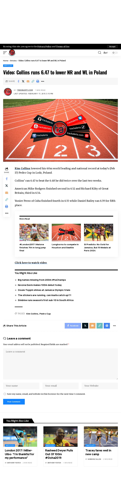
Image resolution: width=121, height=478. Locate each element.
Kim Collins (23, 168)
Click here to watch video (32, 262)
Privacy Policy (44, 46)
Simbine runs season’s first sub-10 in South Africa (46, 300)
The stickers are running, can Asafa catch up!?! (45, 294)
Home (5, 60)
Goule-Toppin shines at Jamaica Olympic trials (44, 289)
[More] (42, 81)
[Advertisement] (60, 22)
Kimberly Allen (94, 463)
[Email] (28, 81)
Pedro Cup (45, 313)
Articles (13, 60)
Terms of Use (64, 46)
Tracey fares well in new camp (98, 455)
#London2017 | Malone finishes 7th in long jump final (33, 247)
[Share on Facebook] (18, 81)
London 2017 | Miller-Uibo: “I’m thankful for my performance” (19, 457)
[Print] (38, 81)
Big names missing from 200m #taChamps (42, 279)
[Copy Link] (33, 81)
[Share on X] (23, 81)
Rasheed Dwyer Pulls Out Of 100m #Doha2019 (59, 457)
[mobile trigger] (5, 52)
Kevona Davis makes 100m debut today (40, 284)
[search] (99, 52)
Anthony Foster (14, 466)
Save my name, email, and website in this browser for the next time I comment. (46, 397)
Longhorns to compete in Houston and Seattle (65, 246)
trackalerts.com (25, 90)
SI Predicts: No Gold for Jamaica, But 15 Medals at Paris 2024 (97, 247)
